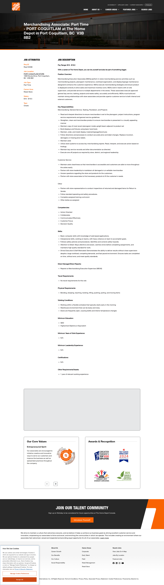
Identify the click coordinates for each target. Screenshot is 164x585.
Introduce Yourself (82, 520)
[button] (47, 484)
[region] (19, 565)
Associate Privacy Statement (98, 579)
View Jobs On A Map (120, 551)
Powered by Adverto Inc (131, 579)
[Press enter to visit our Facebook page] (114, 563)
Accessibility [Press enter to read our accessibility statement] (112, 4)
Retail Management (88, 563)
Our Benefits (55, 555)
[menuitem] (86, 10)
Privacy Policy (83, 579)
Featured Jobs (130, 9)
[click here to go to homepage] (16, 7)
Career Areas (112, 9)
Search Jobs (146, 9)
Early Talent (86, 555)
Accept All (19, 579)
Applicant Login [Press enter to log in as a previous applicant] (123, 4)
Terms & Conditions (71, 579)
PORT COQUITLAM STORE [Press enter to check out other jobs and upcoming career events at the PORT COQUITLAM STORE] (34, 74)
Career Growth (56, 551)
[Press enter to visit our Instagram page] (119, 563)
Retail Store (86, 566)
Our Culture (55, 559)
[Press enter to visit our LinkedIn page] (116, 563)
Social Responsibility (58, 563)
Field (83, 559)
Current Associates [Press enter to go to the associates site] (136, 4)
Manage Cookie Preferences (19, 573)
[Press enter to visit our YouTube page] (123, 563)
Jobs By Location (118, 555)
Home (86, 9)
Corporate (85, 551)
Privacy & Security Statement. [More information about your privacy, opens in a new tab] (24, 569)
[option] (51, 455)
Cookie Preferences (115, 579)
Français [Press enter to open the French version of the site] (148, 5)
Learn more (104, 538)
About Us (97, 9)
